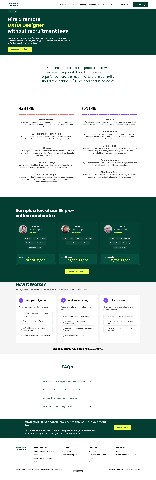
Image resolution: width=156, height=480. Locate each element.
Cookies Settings (47, 469)
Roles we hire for (40, 462)
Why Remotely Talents (97, 455)
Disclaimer (58, 469)
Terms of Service (33, 469)
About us (92, 451)
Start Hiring (140, 5)
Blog (118, 451)
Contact (92, 458)
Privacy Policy (20, 469)
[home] (13, 5)
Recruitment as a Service (44, 451)
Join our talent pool (69, 455)
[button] (68, 5)
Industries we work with (43, 458)
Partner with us (95, 462)
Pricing (36, 455)
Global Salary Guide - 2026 (126, 455)
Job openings (67, 451)
